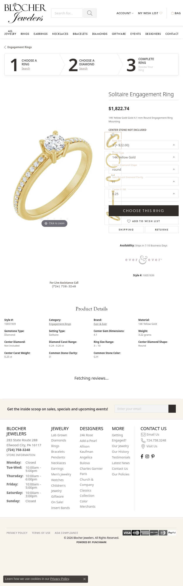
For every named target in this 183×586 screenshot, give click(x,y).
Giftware (119, 34)
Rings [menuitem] (55, 446)
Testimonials (121, 457)
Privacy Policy (59, 579)
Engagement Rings (19, 47)
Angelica (86, 457)
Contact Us (120, 468)
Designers (153, 34)
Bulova (85, 463)
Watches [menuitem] (57, 480)
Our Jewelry (120, 446)
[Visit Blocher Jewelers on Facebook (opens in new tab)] (142, 456)
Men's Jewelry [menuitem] (61, 474)
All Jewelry (10, 32)
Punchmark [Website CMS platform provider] (99, 542)
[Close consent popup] (84, 579)
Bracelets (80, 34)
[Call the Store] (18, 450)
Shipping (126, 229)
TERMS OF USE (41, 532)
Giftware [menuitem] (57, 496)
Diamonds (100, 34)
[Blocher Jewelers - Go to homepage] (26, 13)
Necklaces (60, 34)
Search (26, 68)
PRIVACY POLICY (17, 532)
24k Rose (86, 435)
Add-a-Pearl (88, 441)
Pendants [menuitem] (58, 457)
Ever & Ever (100, 323)
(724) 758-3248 (64, 286)
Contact (172, 34)
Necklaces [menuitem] (58, 463)
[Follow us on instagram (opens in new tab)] (147, 456)
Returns (162, 229)
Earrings (41, 34)
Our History (120, 452)
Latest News (121, 463)
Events (135, 34)
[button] (125, 13)
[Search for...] (67, 13)
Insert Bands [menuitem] (60, 508)
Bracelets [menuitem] (58, 452)
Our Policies (120, 474)
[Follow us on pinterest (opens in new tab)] (152, 456)
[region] (54, 178)
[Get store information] (21, 455)
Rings (25, 34)
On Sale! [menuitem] (57, 502)
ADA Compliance (66, 532)
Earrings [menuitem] (57, 468)
